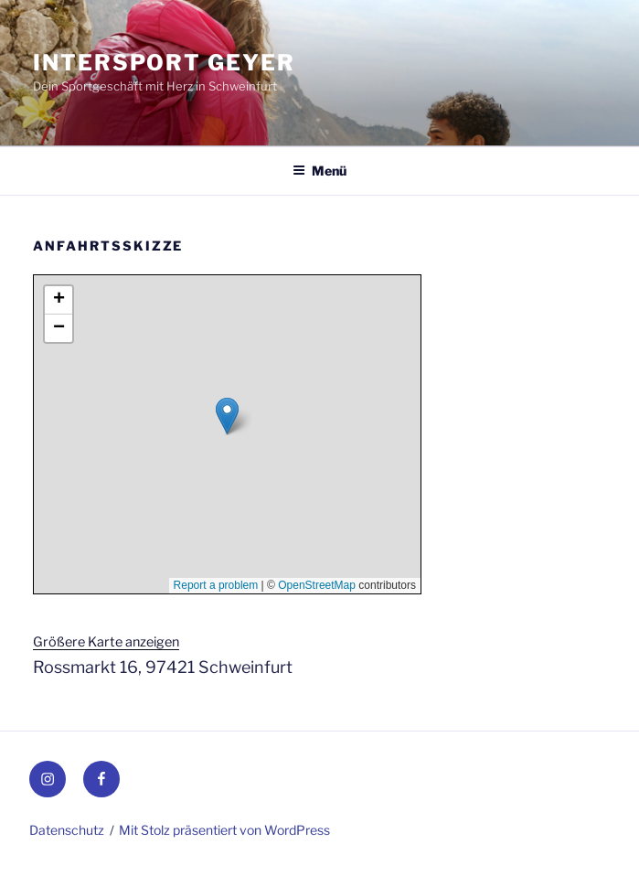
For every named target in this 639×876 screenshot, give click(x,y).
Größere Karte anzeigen (106, 642)
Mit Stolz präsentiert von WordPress (224, 830)
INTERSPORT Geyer (164, 62)
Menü (319, 170)
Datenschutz (66, 830)
